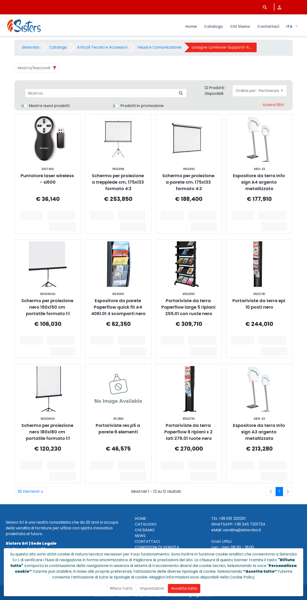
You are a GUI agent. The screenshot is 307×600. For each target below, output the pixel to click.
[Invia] (181, 93)
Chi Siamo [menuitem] (240, 26)
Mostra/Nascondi (34, 68)
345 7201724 (253, 524)
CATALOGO (145, 524)
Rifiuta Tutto (121, 588)
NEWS (140, 535)
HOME (140, 518)
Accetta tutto (184, 588)
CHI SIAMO (144, 530)
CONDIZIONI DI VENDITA (157, 547)
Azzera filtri (273, 105)
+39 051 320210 (232, 518)
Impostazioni (152, 588)
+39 (237, 524)
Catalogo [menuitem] (213, 26)
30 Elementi (32, 491)
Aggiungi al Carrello (62, 215)
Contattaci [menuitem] (268, 26)
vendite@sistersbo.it (242, 530)
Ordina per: (260, 90)
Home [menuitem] (191, 26)
